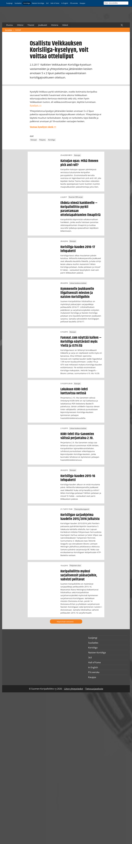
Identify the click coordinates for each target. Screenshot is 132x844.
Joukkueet (42, 25)
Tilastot (31, 25)
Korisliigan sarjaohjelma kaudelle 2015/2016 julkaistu (80, 517)
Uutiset (18, 30)
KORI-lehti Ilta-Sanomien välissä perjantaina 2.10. (77, 436)
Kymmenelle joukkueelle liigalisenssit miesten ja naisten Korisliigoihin (77, 293)
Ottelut (20, 25)
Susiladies (18, 3)
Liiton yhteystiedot (73, 688)
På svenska (74, 3)
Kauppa (82, 3)
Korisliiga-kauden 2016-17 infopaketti (77, 249)
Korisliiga (26, 3)
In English (64, 3)
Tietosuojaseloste (94, 688)
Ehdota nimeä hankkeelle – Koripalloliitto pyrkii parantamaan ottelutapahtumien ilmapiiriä (80, 209)
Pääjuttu (42, 140)
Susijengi (9, 3)
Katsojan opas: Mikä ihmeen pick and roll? (79, 163)
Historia (54, 25)
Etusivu (9, 25)
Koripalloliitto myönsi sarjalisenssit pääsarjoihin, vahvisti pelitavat (78, 575)
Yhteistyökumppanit (81, 509)
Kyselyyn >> (35, 105)
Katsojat (34, 140)
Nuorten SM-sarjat (76, 197)
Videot (65, 25)
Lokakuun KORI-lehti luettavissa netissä (74, 391)
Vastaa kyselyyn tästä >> (43, 126)
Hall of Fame (54, 3)
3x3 (47, 3)
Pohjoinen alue (75, 565)
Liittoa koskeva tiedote (78, 283)
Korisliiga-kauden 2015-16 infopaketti (77, 478)
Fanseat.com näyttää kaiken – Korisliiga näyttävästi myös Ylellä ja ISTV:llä (81, 341)
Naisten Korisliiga (38, 3)
